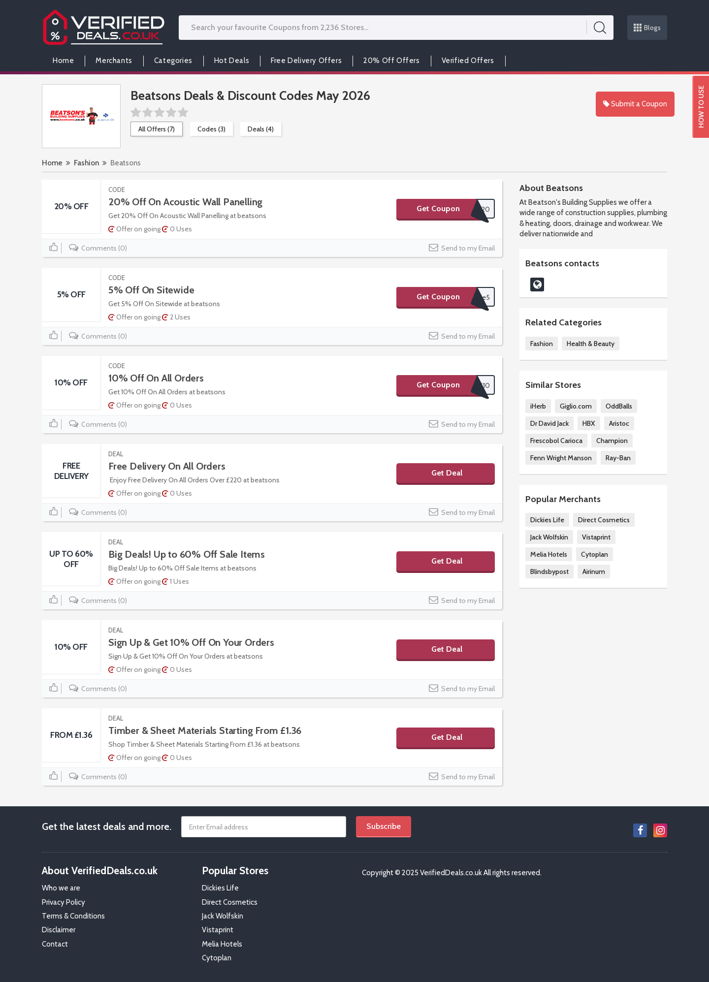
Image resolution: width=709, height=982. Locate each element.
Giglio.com (576, 406)
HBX (588, 423)
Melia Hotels (548, 554)
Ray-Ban (618, 457)
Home (63, 60)
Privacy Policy (63, 902)
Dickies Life (547, 519)
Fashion (86, 162)
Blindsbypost (549, 571)
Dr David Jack (549, 423)
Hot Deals (231, 60)
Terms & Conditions (73, 916)
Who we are (61, 888)
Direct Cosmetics (604, 519)
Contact (55, 944)
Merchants (114, 60)
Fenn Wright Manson (561, 457)
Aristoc (619, 423)
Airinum (593, 571)
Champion (612, 440)
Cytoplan (594, 554)
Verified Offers (468, 60)
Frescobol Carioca (556, 440)
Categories (173, 60)
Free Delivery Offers (306, 60)
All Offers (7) (156, 129)
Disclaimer (58, 929)
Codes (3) (211, 129)
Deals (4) (261, 129)
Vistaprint (596, 537)
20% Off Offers (391, 60)
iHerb (538, 406)
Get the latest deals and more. (106, 826)
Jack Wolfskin (549, 537)
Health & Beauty (590, 343)
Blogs (647, 27)
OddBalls (619, 406)
